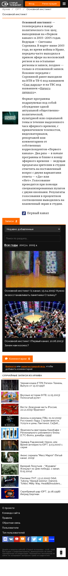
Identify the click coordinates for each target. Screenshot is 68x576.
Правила (7, 518)
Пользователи (10, 527)
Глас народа (32, 84)
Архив (6, 9)
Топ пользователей (13, 532)
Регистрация (49, 3)
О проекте (8, 508)
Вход (31, 3)
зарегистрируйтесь (33, 366)
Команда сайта (11, 513)
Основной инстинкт (38, 9)
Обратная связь (11, 523)
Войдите (10, 366)
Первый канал (35, 213)
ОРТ (18, 9)
